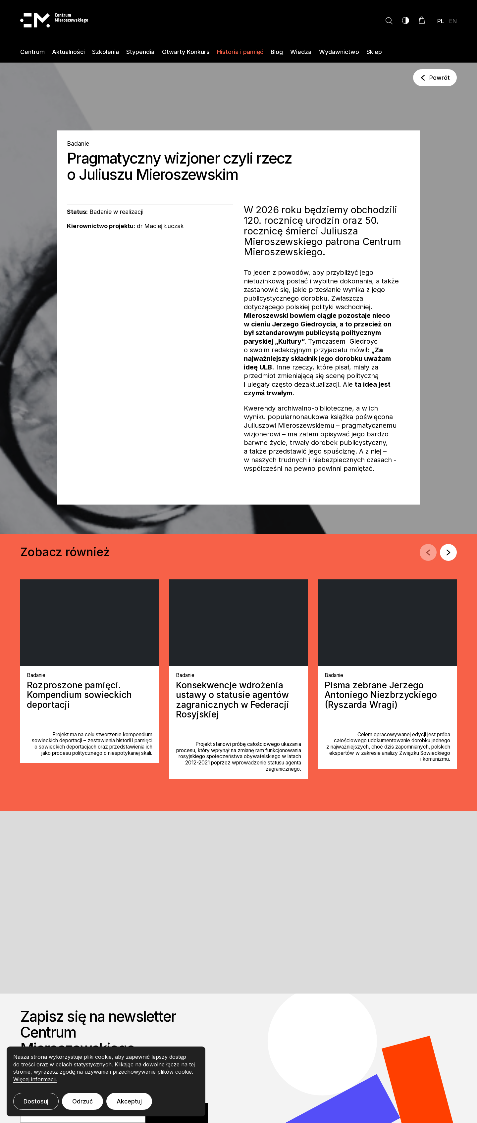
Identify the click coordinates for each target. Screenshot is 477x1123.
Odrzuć (82, 1101)
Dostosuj (36, 1101)
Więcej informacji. (35, 1079)
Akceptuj (129, 1101)
